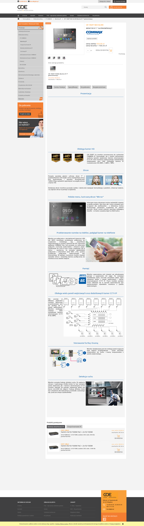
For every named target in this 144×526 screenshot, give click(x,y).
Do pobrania (47, 515)
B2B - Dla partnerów (75, 509)
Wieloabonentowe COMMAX (28, 58)
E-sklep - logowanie (75, 505)
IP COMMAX (23, 38)
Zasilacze (21, 78)
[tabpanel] (86, 254)
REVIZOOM (23, 64)
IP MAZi (22, 61)
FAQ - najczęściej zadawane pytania (53, 505)
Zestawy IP (23, 51)
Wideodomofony (23, 34)
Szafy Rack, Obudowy (24, 92)
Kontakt (20, 509)
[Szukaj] (106, 7)
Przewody (21, 81)
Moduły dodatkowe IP (26, 48)
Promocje (22, 28)
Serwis (19, 512)
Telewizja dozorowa (24, 31)
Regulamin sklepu (75, 512)
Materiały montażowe (24, 88)
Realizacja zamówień (76, 515)
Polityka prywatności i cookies (26, 515)
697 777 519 (110, 506)
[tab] (50, 87)
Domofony (21, 68)
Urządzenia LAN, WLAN (25, 85)
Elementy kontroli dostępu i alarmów (29, 75)
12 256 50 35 (23, 1)
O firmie (20, 505)
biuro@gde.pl (34, 1)
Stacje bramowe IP (25, 44)
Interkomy (21, 71)
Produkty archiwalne (24, 95)
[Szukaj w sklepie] (93, 7)
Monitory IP (23, 41)
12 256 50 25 (110, 504)
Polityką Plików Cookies (61, 524)
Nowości (21, 99)
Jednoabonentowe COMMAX (28, 54)
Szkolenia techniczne (49, 512)
